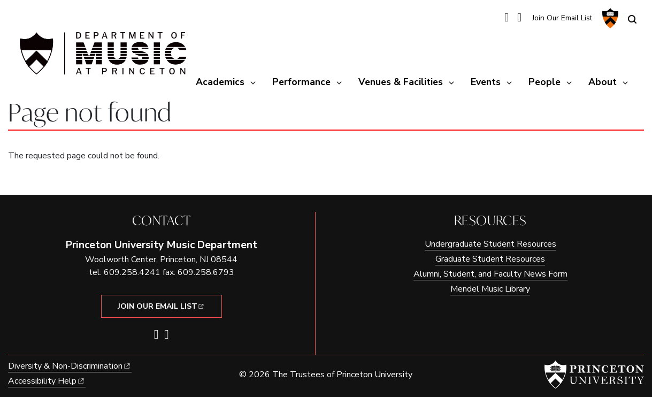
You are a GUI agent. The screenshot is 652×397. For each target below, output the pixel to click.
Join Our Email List (562, 18)
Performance (301, 81)
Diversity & (70, 366)
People (544, 81)
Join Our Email (161, 306)
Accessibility (47, 381)
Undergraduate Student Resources (490, 244)
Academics (220, 81)
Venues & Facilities (400, 81)
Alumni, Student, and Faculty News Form (490, 274)
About (602, 81)
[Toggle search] (632, 19)
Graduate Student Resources (490, 259)
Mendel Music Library (490, 289)
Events (486, 81)
